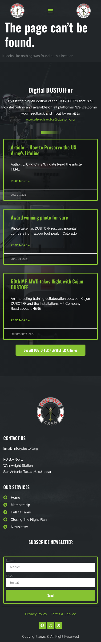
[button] (50, 11)
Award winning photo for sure (39, 217)
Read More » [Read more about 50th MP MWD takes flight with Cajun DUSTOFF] (20, 320)
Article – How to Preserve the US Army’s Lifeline (43, 150)
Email (10, 576)
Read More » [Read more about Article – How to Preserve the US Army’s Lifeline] (20, 181)
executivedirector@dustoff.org (50, 119)
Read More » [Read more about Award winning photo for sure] (20, 245)
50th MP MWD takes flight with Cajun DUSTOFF (47, 284)
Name (10, 560)
